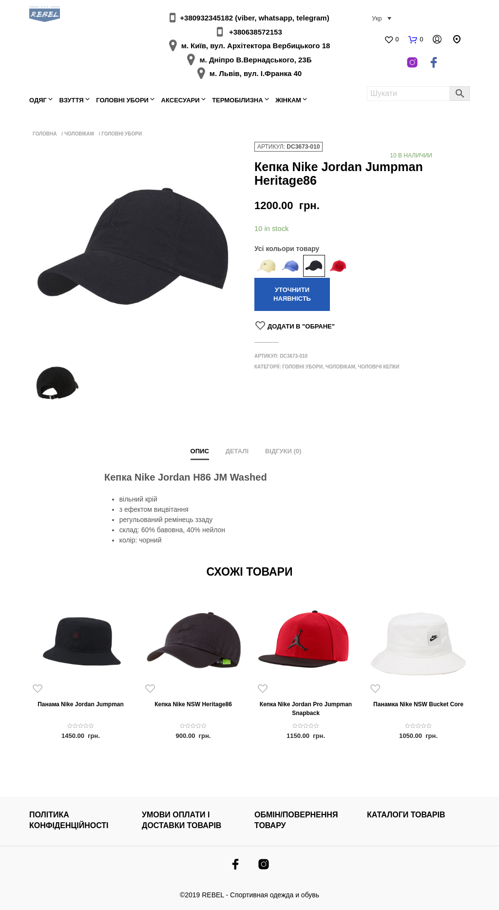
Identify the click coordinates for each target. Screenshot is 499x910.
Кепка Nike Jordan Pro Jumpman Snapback (306, 708)
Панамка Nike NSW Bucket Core (418, 704)
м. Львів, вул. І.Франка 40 (256, 73)
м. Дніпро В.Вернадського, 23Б (255, 60)
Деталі (237, 451)
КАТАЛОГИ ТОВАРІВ (406, 815)
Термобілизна (237, 100)
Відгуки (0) (283, 451)
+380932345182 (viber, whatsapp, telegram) (254, 18)
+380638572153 (255, 32)
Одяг (38, 100)
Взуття (71, 100)
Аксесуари (180, 100)
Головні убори (122, 100)
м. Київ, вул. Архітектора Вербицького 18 (255, 45)
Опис (200, 451)
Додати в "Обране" (301, 326)
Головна (45, 133)
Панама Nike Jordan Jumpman (81, 704)
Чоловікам (79, 133)
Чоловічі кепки (378, 366)
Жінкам (288, 100)
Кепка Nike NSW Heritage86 (193, 704)
